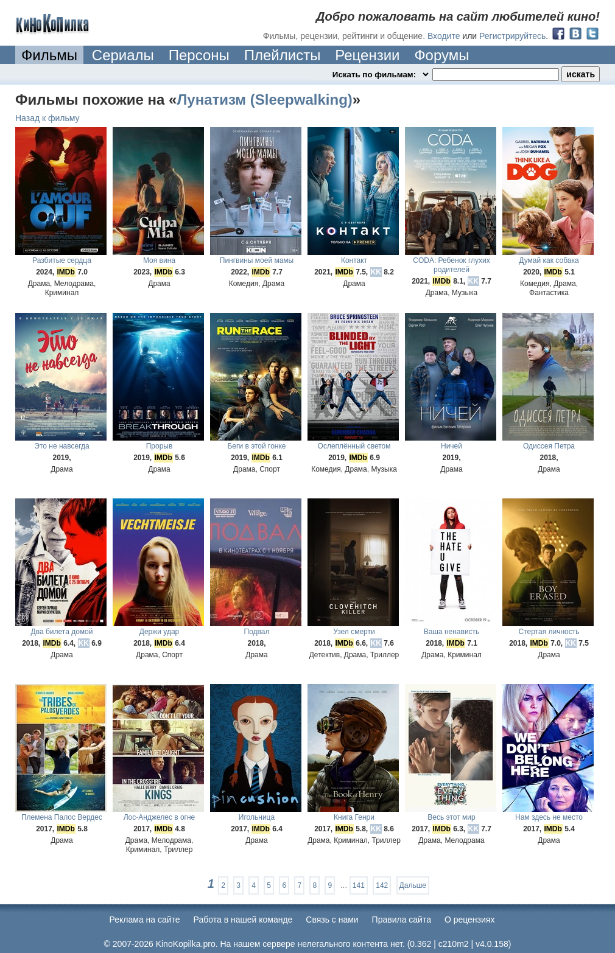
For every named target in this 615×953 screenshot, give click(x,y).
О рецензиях (470, 919)
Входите (443, 36)
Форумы (441, 55)
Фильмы (49, 55)
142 (382, 885)
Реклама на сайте (145, 919)
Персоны (199, 55)
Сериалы (123, 55)
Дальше (412, 885)
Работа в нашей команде (243, 919)
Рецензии (367, 55)
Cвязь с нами (332, 919)
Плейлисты (282, 55)
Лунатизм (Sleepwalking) (264, 99)
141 (359, 885)
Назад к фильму (47, 118)
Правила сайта (401, 919)
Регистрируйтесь (512, 36)
